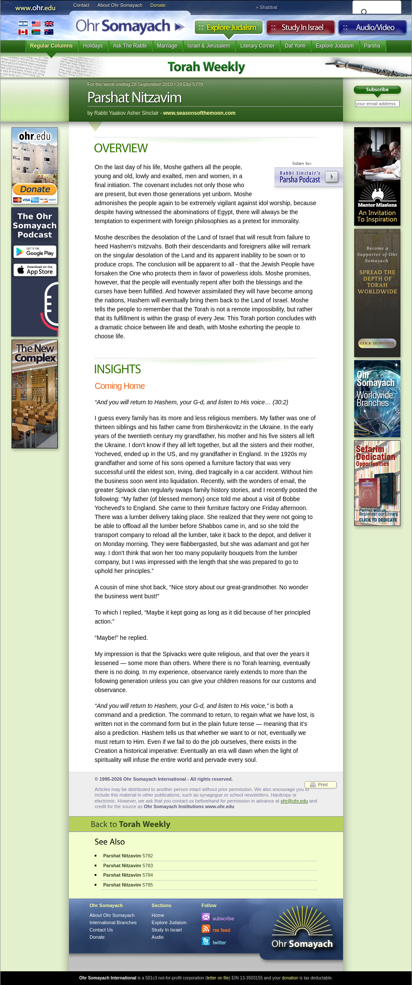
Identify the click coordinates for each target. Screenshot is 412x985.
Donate (157, 5)
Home (158, 915)
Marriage (167, 46)
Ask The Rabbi (130, 46)
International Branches (36, 27)
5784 (128, 875)
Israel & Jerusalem (209, 46)
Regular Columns (51, 46)
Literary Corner (257, 46)
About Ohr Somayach (120, 5)
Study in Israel (301, 29)
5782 (128, 855)
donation (290, 978)
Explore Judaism (228, 29)
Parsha (372, 46)
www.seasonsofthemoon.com (199, 113)
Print (323, 784)
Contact (81, 5)
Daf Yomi (295, 46)
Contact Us (101, 929)
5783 (128, 865)
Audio (373, 29)
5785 (128, 884)
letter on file (218, 978)
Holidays (93, 46)
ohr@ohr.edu (294, 800)
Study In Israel (167, 929)
